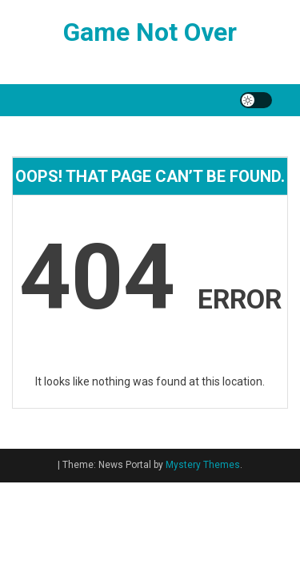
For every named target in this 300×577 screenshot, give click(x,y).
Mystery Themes (203, 464)
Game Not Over (150, 32)
